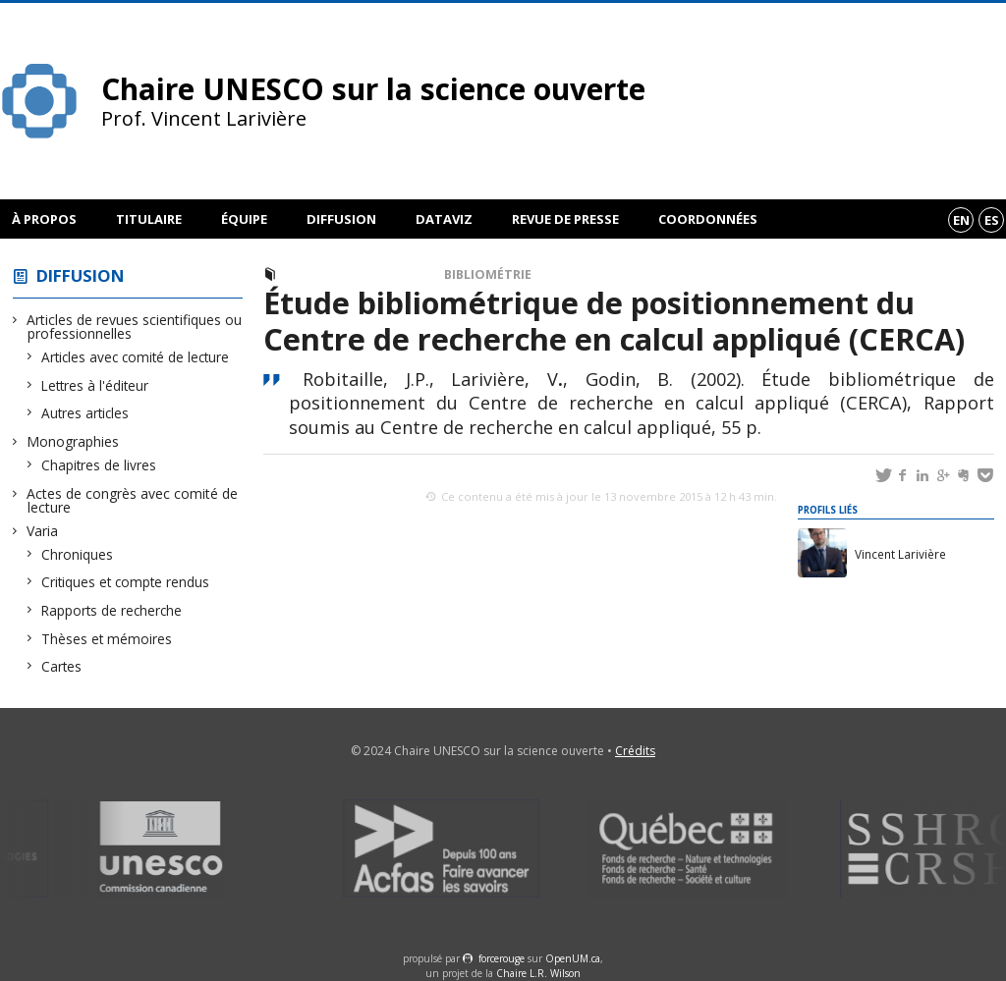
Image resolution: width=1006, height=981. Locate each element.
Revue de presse (565, 219)
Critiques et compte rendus (125, 581)
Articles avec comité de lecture (135, 357)
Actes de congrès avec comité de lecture (133, 500)
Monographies (73, 441)
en (961, 220)
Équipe (244, 219)
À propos (44, 219)
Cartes (62, 666)
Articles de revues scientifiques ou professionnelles (135, 326)
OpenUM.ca (572, 958)
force (501, 958)
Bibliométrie (487, 274)
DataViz (444, 219)
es (991, 220)
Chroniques (77, 554)
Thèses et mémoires (107, 638)
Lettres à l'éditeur (95, 385)
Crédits (635, 750)
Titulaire (149, 219)
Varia (43, 530)
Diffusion (341, 219)
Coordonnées (707, 219)
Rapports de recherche (112, 610)
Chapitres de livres (99, 465)
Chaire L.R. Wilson (538, 973)
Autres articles (85, 413)
